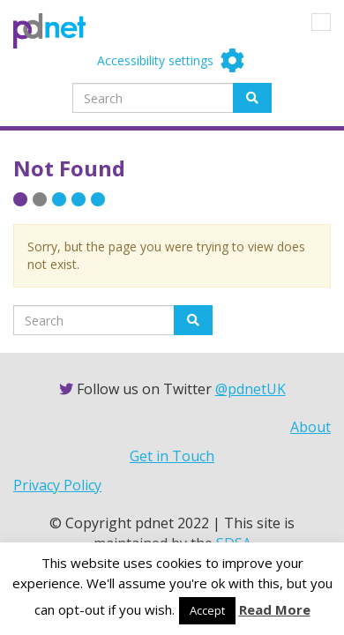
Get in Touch (172, 456)
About (310, 427)
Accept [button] (207, 610)
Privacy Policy (57, 485)
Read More (274, 609)
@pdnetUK (250, 389)
